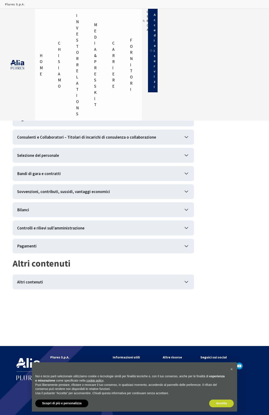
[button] (231, 369)
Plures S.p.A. (15, 4)
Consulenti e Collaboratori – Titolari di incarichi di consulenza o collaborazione (87, 149)
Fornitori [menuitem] (187, 17)
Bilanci (25, 240)
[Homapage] (17, 17)
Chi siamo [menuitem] (61, 17)
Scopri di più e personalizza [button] (61, 403)
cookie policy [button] (94, 380)
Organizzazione (35, 124)
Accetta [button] (221, 403)
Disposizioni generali (40, 102)
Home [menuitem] (42, 17)
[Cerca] (215, 17)
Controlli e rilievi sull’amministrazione (60, 261)
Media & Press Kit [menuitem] (131, 17)
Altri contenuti (34, 322)
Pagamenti (30, 283)
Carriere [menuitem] (163, 17)
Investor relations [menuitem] (88, 17)
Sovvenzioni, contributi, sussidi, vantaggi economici (75, 218)
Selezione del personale (45, 175)
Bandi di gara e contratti (44, 196)
